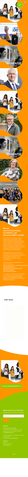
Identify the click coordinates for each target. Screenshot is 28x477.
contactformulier (14, 438)
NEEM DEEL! (20, 4)
